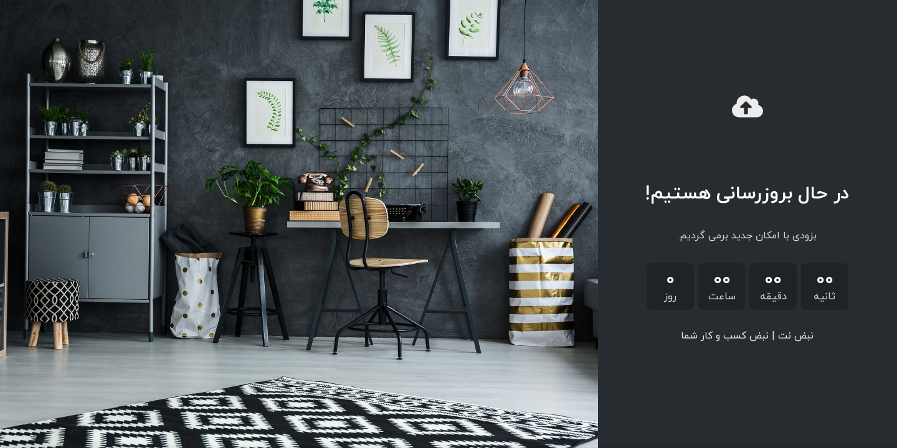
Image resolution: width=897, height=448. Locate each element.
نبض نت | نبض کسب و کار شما (747, 336)
